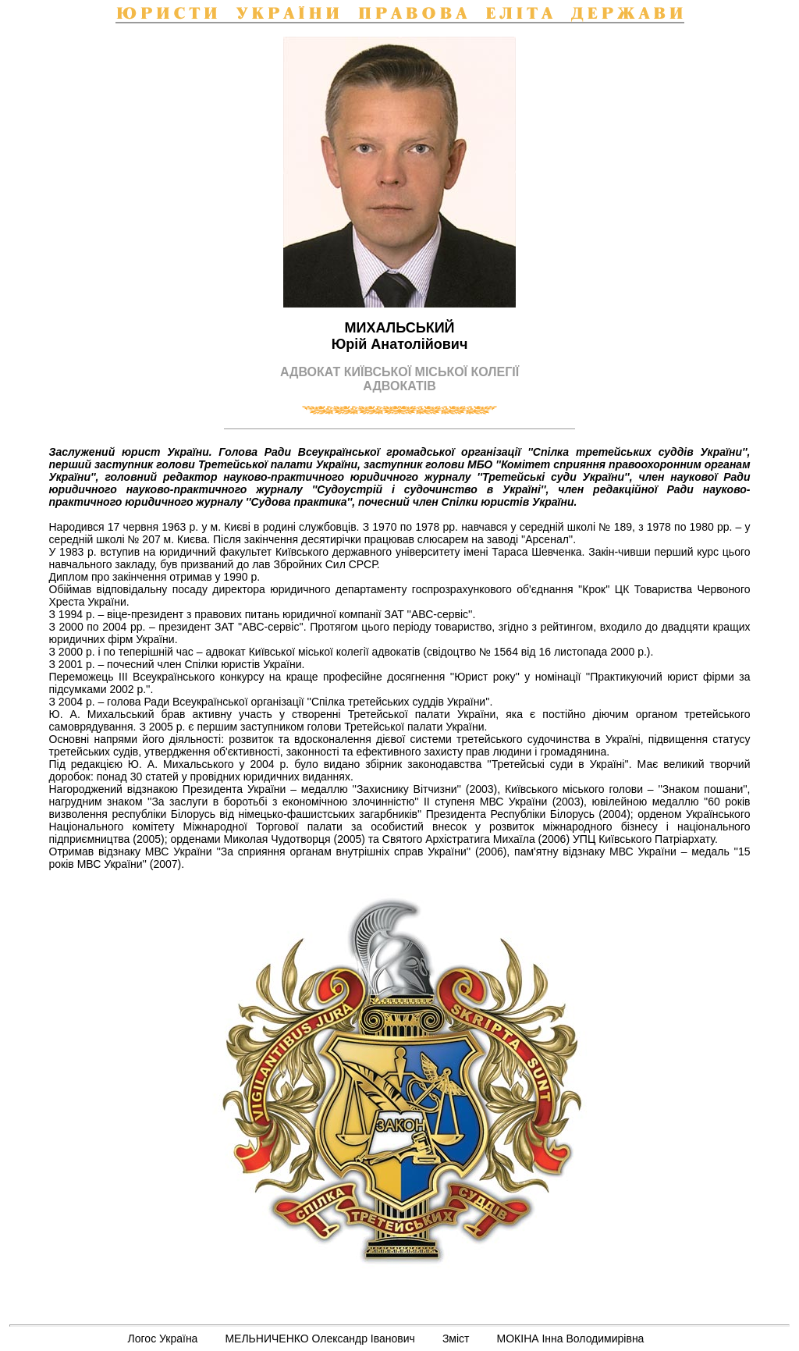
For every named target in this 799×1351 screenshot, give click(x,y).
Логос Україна (163, 1338)
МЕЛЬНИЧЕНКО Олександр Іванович (319, 1338)
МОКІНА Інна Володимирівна (571, 1338)
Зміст (456, 1338)
